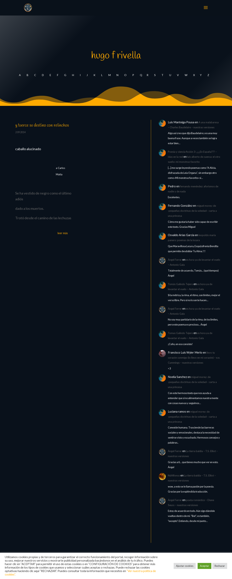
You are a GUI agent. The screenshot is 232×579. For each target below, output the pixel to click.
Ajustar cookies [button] (184, 565)
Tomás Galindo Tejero (180, 284)
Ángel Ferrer (175, 259)
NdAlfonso (174, 475)
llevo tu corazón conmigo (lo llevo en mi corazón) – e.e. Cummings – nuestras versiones (194, 357)
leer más (63, 233)
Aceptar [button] (204, 565)
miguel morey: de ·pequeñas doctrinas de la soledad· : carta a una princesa (192, 210)
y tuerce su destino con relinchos (42, 125)
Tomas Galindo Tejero (180, 333)
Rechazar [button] (220, 565)
